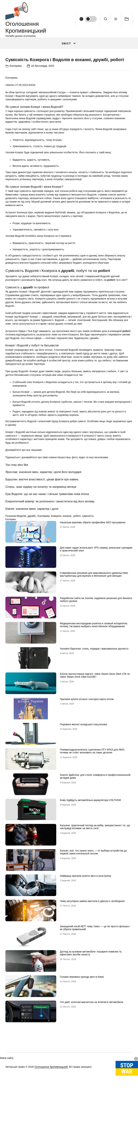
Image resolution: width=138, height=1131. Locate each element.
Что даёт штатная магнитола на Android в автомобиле (91, 1073)
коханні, (67, 587)
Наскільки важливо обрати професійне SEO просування (92, 594)
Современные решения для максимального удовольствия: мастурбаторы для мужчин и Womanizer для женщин (94, 646)
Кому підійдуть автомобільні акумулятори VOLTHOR (90, 871)
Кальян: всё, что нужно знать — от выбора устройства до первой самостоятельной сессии (93, 924)
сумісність (88, 587)
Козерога (56, 587)
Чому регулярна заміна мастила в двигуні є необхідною (92, 972)
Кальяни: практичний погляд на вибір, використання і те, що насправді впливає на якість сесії (95, 899)
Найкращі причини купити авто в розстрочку (85, 947)
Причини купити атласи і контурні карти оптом (87, 770)
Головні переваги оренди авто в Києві (82, 1048)
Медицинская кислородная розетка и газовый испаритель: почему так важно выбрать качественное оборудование (94, 697)
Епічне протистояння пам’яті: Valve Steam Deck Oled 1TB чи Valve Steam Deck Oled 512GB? (95, 747)
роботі (77, 587)
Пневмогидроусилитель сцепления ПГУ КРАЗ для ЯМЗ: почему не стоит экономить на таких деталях (92, 823)
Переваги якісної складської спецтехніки (83, 796)
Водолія (21, 587)
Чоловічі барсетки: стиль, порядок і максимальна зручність (94, 720)
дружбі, (32, 587)
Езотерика (16, 137)
